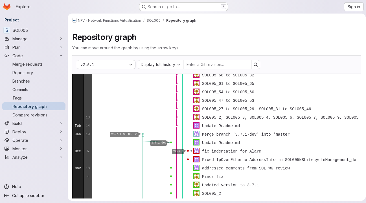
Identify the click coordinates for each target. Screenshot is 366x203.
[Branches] (33, 81)
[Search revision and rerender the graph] (255, 64)
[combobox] (160, 64)
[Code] (33, 55)
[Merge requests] (33, 64)
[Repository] (33, 72)
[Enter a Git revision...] (217, 64)
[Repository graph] (33, 106)
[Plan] (33, 47)
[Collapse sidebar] (33, 196)
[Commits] (33, 89)
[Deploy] (33, 132)
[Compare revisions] (33, 115)
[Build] (33, 123)
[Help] (33, 187)
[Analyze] (33, 157)
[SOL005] (33, 30)
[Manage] (33, 39)
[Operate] (33, 140)
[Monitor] (33, 149)
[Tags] (33, 98)
